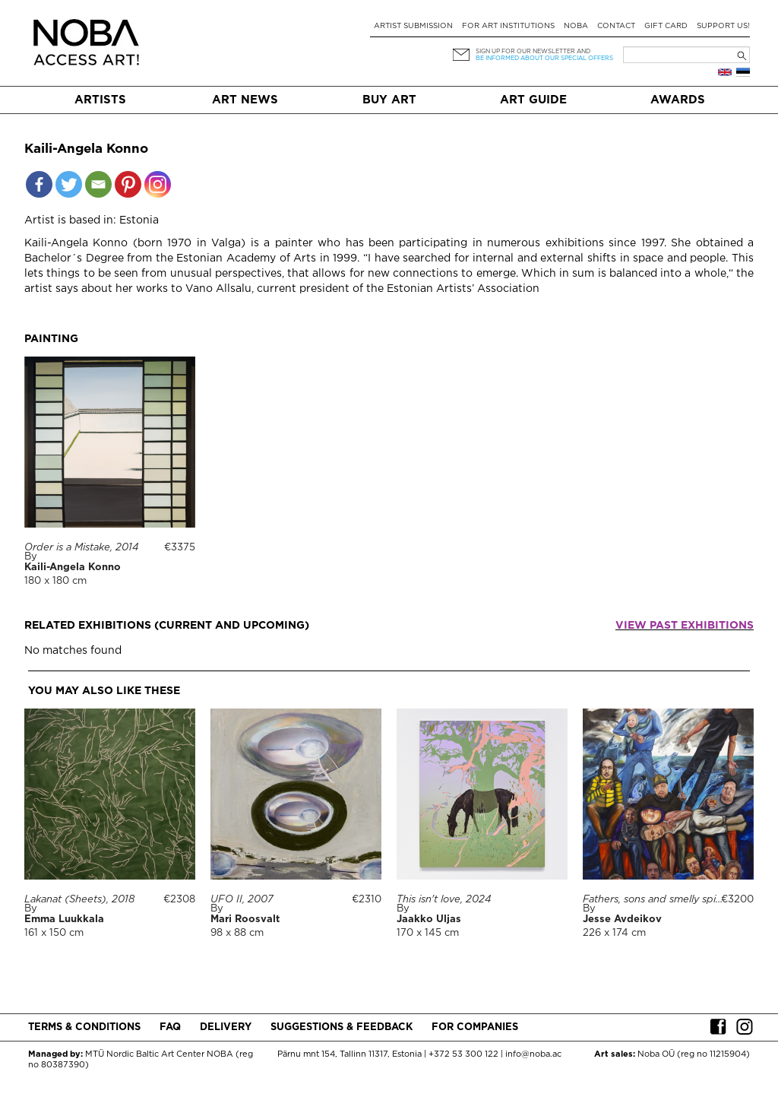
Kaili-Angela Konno (72, 567)
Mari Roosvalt (245, 919)
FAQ (170, 1027)
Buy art (389, 100)
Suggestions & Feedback (341, 1027)
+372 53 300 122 (463, 1054)
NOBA (576, 26)
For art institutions (508, 26)
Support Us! (723, 26)
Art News (245, 100)
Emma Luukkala (64, 919)
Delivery (225, 1027)
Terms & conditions (84, 1027)
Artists (100, 100)
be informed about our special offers (544, 58)
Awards (677, 100)
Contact (616, 26)
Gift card (666, 26)
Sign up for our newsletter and (533, 51)
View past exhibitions (684, 625)
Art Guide (533, 100)
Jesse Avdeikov (622, 919)
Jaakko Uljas (429, 919)
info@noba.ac (533, 1054)
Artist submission (413, 26)
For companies (475, 1027)
